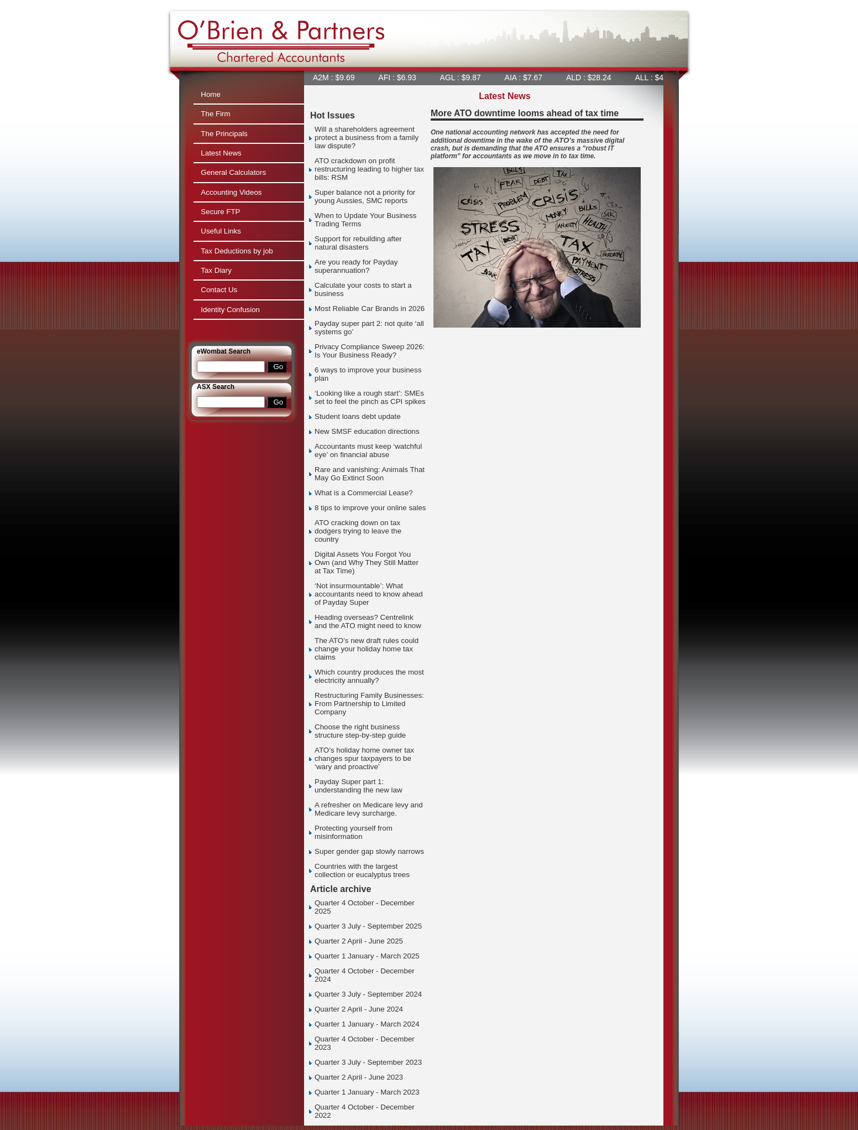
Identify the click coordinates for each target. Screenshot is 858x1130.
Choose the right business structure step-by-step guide (360, 731)
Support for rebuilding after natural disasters (358, 243)
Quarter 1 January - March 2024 (367, 1024)
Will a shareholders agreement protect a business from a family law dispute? (366, 137)
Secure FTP (220, 212)
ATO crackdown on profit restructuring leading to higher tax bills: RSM (369, 169)
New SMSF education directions (367, 431)
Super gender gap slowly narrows (369, 851)
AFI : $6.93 (399, 77)
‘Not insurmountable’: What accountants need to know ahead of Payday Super (369, 594)
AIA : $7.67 (526, 77)
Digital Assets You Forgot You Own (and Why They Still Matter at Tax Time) (366, 562)
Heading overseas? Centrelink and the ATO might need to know (368, 621)
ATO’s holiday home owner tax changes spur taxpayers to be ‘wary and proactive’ (364, 758)
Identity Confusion (230, 309)
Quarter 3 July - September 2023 (368, 1062)
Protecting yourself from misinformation (354, 832)
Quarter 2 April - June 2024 (359, 1009)
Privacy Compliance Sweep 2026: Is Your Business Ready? (370, 351)
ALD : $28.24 (591, 77)
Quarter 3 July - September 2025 (368, 926)
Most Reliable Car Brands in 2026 (370, 308)
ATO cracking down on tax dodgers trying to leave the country (358, 531)
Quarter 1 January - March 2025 (367, 956)
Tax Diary (216, 270)
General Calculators (233, 172)
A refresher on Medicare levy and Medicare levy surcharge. (369, 809)
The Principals (224, 133)
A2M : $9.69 (336, 77)
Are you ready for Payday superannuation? (356, 266)
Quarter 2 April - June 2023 (359, 1077)
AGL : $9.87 (462, 77)
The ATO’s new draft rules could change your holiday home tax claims (366, 648)
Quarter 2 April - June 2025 (359, 941)
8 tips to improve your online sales (370, 508)
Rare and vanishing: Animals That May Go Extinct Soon (370, 473)
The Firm (215, 114)
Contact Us (219, 290)
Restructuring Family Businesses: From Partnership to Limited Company (369, 703)
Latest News (221, 153)
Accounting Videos (231, 192)
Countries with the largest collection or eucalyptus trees (362, 870)
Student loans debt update (358, 416)
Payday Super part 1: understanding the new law (358, 785)
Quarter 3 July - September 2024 (368, 994)
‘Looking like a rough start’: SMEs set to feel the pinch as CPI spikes (370, 397)
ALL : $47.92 (659, 77)
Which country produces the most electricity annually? (369, 676)
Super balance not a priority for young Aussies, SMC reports (365, 196)
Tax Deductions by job (237, 251)
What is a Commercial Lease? (364, 493)
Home (211, 94)
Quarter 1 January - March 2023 (367, 1092)
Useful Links (221, 231)
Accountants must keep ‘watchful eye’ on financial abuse (368, 450)
